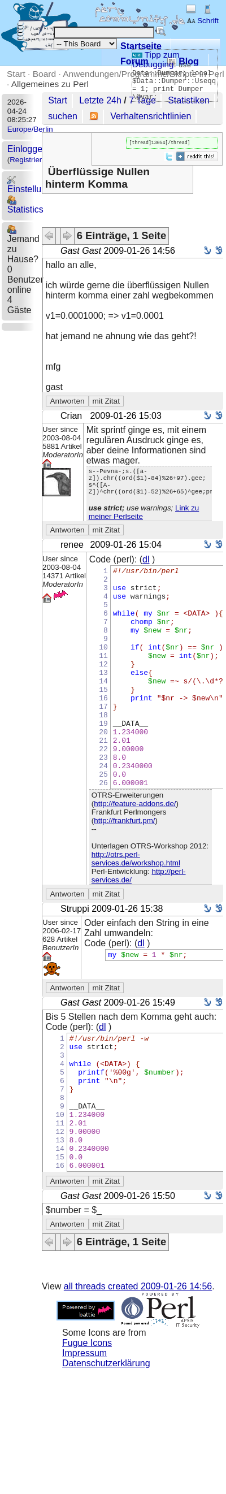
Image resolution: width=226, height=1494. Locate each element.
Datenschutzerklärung (106, 1442)
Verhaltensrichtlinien (150, 116)
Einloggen (27, 149)
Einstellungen (34, 184)
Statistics (25, 205)
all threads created (138, 1365)
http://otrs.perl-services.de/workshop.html (136, 910)
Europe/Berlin (30, 129)
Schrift (202, 20)
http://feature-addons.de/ (135, 855)
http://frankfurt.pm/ (124, 872)
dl (145, 567)
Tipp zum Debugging (156, 59)
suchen (62, 116)
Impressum (84, 1432)
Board (44, 74)
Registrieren (30, 159)
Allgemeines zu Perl (50, 84)
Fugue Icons (87, 1422)
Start (16, 74)
